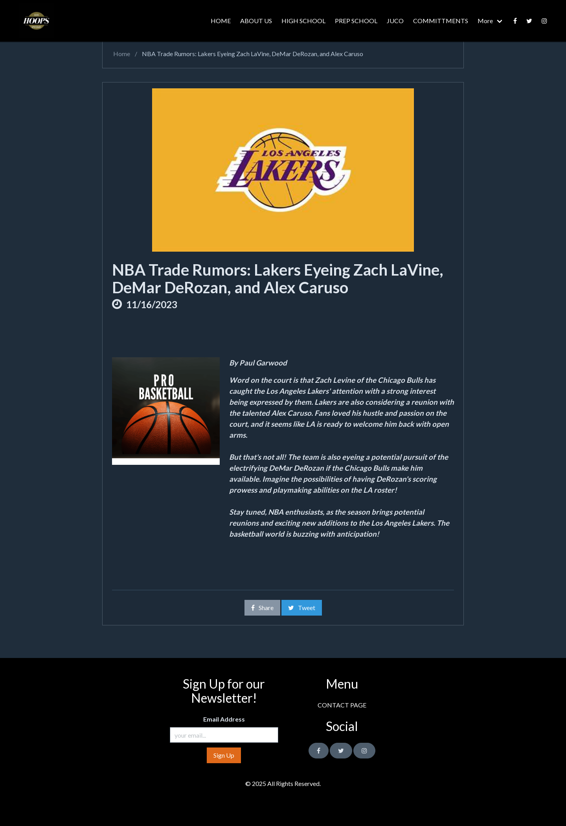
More (485, 20)
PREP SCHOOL (356, 20)
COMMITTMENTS (440, 20)
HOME (221, 20)
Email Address (224, 719)
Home (121, 53)
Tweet (301, 607)
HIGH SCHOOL (303, 20)
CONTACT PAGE (342, 705)
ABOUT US (256, 20)
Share (262, 607)
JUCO (395, 20)
